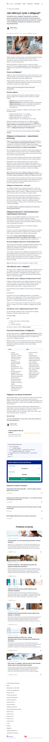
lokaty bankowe (23, 66)
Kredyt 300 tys (10, 692)
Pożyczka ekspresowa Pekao (14, 709)
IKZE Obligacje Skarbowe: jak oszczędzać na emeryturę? (21, 516)
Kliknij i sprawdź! (27, 327)
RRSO (8, 685)
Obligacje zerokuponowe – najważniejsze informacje (22, 449)
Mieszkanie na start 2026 (13, 688)
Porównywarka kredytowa (13, 683)
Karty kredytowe (11, 704)
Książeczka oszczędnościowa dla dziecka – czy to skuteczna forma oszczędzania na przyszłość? (24, 498)
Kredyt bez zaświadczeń (13, 690)
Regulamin (9, 728)
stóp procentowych (33, 374)
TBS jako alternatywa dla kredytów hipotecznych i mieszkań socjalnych (22, 589)
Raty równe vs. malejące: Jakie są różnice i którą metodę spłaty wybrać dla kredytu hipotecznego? (24, 664)
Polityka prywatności (12, 730)
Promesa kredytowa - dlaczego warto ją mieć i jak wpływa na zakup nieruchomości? (22, 565)
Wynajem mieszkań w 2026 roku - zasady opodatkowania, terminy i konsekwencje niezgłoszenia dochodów (23, 639)
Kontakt (9, 725)
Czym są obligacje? (14, 446)
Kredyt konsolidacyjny (12, 697)
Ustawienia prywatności (12, 733)
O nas (8, 723)
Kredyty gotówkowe (12, 695)
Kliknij (8, 263)
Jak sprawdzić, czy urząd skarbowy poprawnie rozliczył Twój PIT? (24, 541)
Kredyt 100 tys (10, 721)
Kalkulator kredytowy (12, 707)
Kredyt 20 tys (10, 711)
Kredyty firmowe (11, 702)
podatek (13, 373)
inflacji (8, 69)
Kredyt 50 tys (10, 718)
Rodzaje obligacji (16, 448)
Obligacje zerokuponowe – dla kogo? (21, 451)
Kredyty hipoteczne (11, 699)
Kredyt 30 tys (10, 714)
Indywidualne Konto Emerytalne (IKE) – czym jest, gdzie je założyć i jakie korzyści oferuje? (24, 489)
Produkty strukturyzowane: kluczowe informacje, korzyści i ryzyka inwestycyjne (24, 507)
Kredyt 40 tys (10, 716)
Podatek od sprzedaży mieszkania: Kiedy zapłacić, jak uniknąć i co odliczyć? (23, 614)
